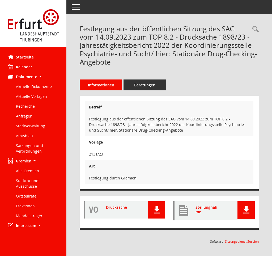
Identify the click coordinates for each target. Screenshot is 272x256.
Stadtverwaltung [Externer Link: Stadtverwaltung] (30, 125)
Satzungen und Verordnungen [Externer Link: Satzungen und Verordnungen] (29, 148)
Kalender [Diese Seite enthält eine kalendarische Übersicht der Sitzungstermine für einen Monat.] (20, 66)
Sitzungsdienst (242, 241)
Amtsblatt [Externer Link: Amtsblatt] (24, 135)
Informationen (101, 84)
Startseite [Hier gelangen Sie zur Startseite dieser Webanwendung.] (21, 57)
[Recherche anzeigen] (254, 29)
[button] (33, 77)
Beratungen (144, 84)
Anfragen (24, 116)
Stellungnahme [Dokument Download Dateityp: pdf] (206, 209)
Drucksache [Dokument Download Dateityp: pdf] (116, 207)
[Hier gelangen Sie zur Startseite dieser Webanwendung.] (33, 25)
